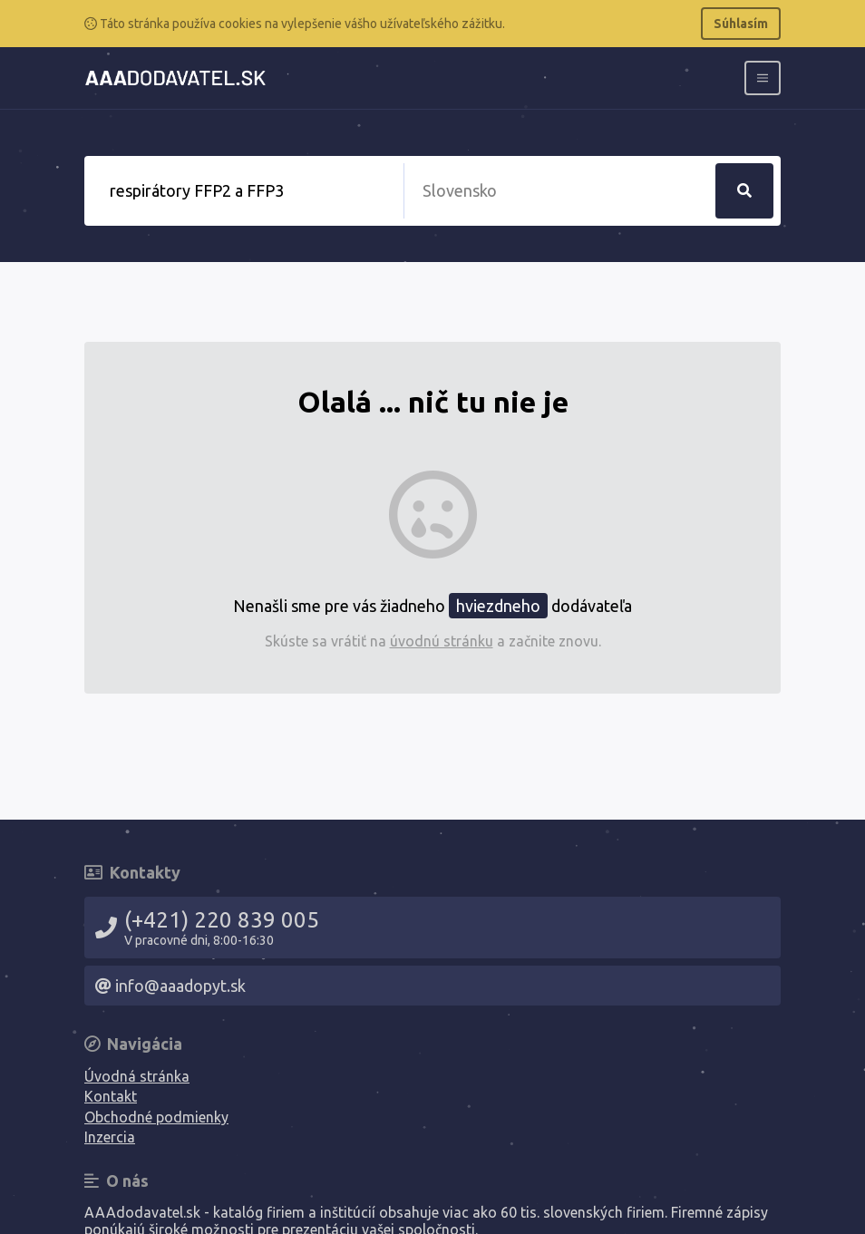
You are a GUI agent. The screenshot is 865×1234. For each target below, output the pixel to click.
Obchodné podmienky (156, 1117)
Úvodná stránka (137, 1076)
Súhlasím (741, 23)
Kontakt (110, 1096)
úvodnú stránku (441, 641)
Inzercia (109, 1137)
